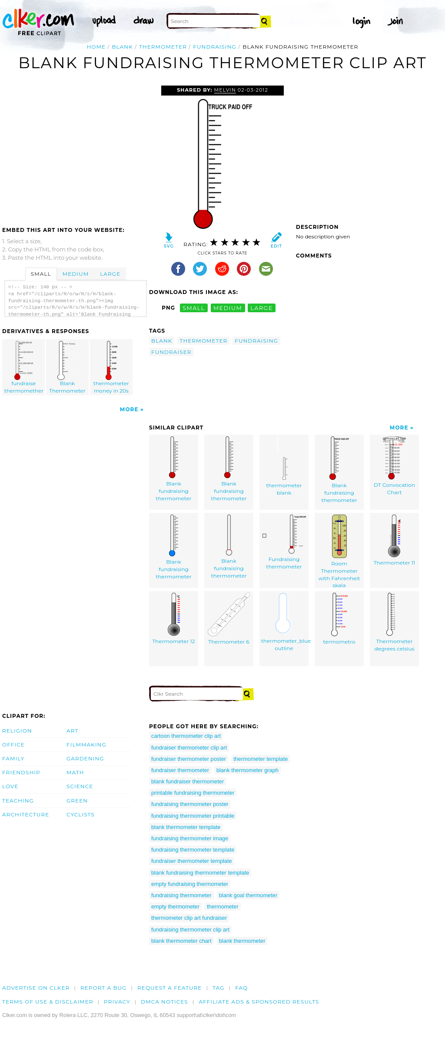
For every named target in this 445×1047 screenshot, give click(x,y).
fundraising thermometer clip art (190, 929)
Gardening (85, 758)
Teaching (18, 800)
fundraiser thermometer (180, 770)
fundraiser (171, 352)
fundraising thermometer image (189, 838)
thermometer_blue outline (285, 622)
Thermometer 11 (394, 540)
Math (75, 772)
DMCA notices (164, 1001)
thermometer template (260, 759)
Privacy (117, 1001)
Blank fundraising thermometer (174, 468)
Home (96, 46)
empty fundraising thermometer (189, 884)
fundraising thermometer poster (190, 804)
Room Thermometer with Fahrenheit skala (339, 551)
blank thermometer (242, 941)
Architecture (25, 814)
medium (227, 307)
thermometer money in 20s (111, 367)
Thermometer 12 (173, 618)
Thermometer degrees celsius (395, 622)
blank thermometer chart (181, 941)
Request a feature (169, 987)
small (194, 307)
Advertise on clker (36, 987)
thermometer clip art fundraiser (189, 918)
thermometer (163, 46)
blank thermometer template (185, 827)
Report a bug (103, 987)
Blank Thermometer (67, 367)
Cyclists (80, 814)
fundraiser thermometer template (191, 861)
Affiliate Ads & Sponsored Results (259, 1001)
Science (79, 786)
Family (13, 758)
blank (122, 46)
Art (72, 730)
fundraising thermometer (181, 895)
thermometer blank (284, 466)
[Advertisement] (75, 150)
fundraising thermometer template (192, 849)
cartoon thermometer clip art (186, 736)
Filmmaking (86, 744)
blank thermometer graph (247, 770)
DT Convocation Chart (394, 465)
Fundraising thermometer (284, 542)
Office (13, 744)
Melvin (225, 90)
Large (110, 274)
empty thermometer (175, 906)
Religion (17, 730)
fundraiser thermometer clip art (189, 747)
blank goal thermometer (248, 895)
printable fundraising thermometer (192, 792)
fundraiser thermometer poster (188, 759)
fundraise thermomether (23, 367)
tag (218, 987)
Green (77, 800)
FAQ (241, 987)
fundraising (214, 46)
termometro (339, 619)
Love (10, 786)
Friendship (21, 772)
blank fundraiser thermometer (187, 781)
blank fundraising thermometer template (200, 872)
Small (41, 274)
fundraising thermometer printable (192, 815)
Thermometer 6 (229, 619)
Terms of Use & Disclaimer (47, 1001)
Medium (76, 274)
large (261, 307)
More (129, 409)
